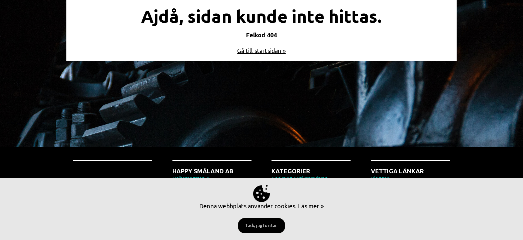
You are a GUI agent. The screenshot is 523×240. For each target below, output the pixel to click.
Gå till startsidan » (261, 50)
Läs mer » (311, 206)
